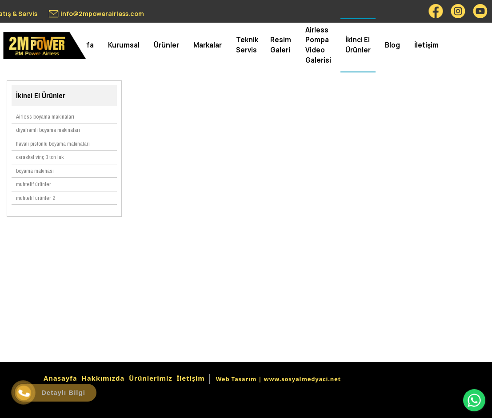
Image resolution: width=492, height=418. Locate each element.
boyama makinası (35, 171)
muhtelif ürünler (33, 184)
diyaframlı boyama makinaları (48, 130)
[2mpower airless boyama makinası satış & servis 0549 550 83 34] (45, 46)
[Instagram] (458, 11)
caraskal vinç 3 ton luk (40, 157)
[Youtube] (480, 11)
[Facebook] (436, 11)
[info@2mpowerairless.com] (96, 14)
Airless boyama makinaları (45, 116)
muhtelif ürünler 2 (35, 198)
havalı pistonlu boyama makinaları (53, 143)
